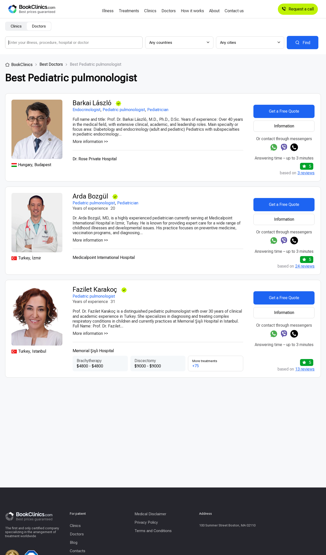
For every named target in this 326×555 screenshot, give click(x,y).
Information (284, 126)
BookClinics (19, 64)
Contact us (234, 11)
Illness (108, 11)
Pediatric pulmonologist (124, 109)
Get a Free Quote (284, 111)
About (214, 11)
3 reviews (306, 173)
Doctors (168, 11)
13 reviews (305, 369)
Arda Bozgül (91, 196)
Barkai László (93, 103)
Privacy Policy (146, 522)
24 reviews (305, 266)
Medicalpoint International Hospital (104, 257)
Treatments (129, 11)
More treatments (215, 363)
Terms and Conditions (153, 530)
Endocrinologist (86, 109)
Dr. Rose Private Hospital (95, 158)
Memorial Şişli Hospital (93, 350)
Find (306, 42)
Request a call (298, 9)
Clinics (150, 11)
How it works (192, 11)
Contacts (77, 551)
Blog (73, 542)
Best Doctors (51, 64)
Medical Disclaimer (150, 514)
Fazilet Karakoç (95, 289)
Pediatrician (157, 109)
